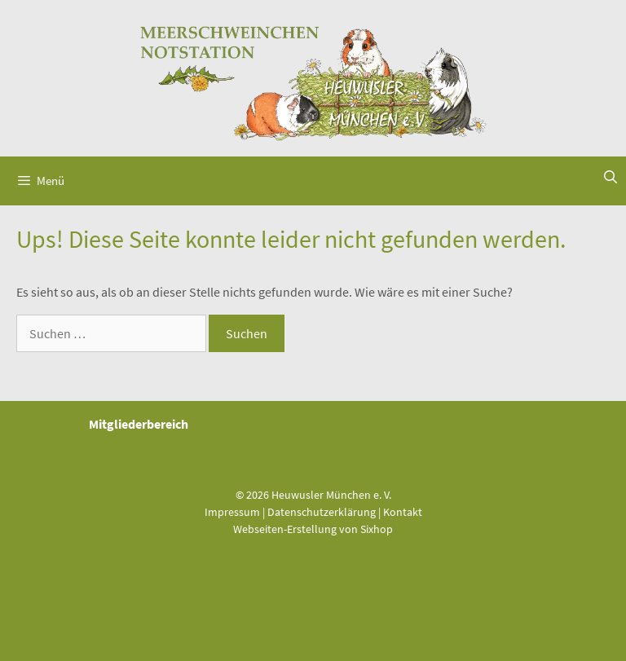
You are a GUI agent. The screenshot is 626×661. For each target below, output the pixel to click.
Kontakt (402, 512)
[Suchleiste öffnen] (610, 176)
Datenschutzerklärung (321, 512)
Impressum (232, 512)
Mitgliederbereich (138, 424)
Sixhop (376, 529)
